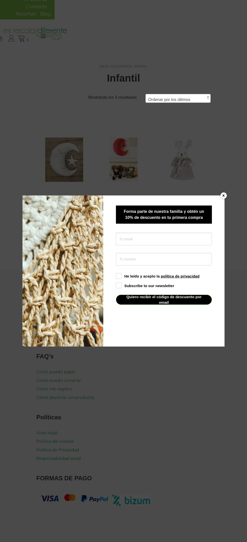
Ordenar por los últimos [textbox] (169, 85)
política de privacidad (180, 276)
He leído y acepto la (158, 276)
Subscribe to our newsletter (145, 286)
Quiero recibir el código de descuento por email (164, 299)
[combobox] (178, 83)
